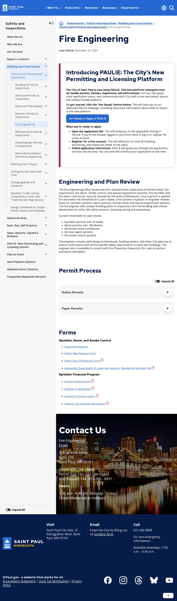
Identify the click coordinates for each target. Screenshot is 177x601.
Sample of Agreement (77, 389)
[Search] (171, 7)
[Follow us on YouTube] (169, 580)
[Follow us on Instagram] (123, 580)
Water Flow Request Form (80, 353)
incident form (103, 534)
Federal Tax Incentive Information (84, 403)
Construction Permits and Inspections (83, 27)
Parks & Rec (73, 7)
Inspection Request (76, 346)
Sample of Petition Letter (79, 396)
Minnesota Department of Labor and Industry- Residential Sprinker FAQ (107, 368)
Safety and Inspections (16, 26)
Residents (92, 7)
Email (63, 445)
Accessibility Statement (19, 581)
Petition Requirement (77, 381)
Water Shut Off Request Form (82, 360)
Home (61, 23)
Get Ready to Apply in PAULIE (87, 118)
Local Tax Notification (54, 581)
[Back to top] (168, 595)
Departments (130, 7)
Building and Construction (135, 23)
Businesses (110, 7)
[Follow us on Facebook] (108, 580)
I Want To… (54, 7)
